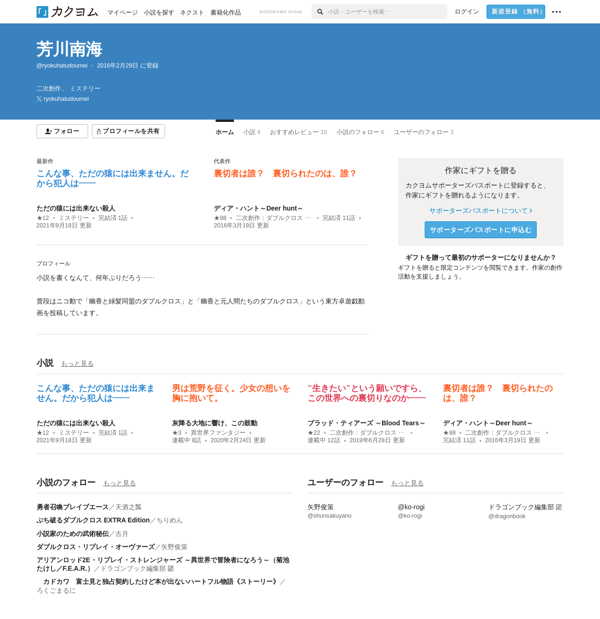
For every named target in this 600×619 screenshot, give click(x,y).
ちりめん (170, 520)
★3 (176, 433)
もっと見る (77, 363)
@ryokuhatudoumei (62, 65)
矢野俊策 (174, 547)
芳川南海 (69, 49)
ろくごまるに (56, 590)
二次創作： (274, 218)
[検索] (320, 11)
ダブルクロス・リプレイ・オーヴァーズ (96, 547)
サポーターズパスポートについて (480, 210)
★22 (314, 433)
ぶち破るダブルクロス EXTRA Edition (93, 520)
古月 (121, 533)
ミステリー (74, 218)
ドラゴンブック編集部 (133, 568)
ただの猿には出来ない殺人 (76, 208)
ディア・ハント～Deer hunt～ (258, 208)
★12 (43, 218)
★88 (220, 218)
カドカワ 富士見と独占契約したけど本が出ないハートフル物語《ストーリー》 (158, 581)
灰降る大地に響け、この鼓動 (214, 423)
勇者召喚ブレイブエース (73, 507)
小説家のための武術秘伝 (73, 533)
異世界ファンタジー (218, 433)
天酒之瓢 (128, 507)
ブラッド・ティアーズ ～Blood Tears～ (367, 423)
